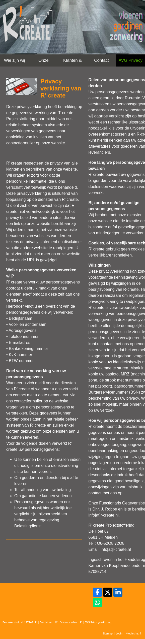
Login (119, 633)
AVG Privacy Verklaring (130, 62)
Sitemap (108, 633)
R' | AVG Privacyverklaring (95, 622)
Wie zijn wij (14, 60)
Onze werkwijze (43, 62)
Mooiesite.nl (133, 633)
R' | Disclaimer (43, 622)
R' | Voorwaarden (66, 622)
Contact (101, 60)
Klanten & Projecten (72, 62)
